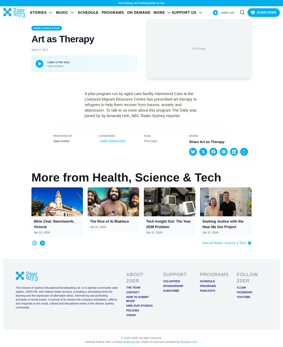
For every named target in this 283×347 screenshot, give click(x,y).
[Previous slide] (34, 243)
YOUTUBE (243, 297)
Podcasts (207, 290)
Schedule (88, 13)
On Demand (139, 13)
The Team (133, 287)
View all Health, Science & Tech (227, 243)
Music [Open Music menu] (65, 12)
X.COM (241, 287)
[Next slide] (42, 243)
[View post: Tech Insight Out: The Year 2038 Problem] (169, 212)
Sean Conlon (61, 141)
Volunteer (171, 281)
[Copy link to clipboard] (244, 152)
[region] (141, 209)
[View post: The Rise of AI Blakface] (113, 209)
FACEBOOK (244, 292)
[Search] (242, 12)
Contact (132, 292)
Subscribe (171, 290)
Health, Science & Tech (47, 28)
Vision (130, 315)
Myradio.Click (188, 341)
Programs (113, 13)
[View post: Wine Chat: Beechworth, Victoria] (57, 212)
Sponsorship (173, 286)
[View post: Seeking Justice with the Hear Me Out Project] (226, 212)
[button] (193, 152)
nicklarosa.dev (131, 341)
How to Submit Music (137, 299)
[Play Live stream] (215, 12)
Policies (132, 310)
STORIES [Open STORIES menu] (41, 12)
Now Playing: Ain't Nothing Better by (141, 3)
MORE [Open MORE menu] (162, 12)
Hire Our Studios (139, 305)
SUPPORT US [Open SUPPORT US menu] (187, 12)
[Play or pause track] (39, 63)
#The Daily (150, 141)
